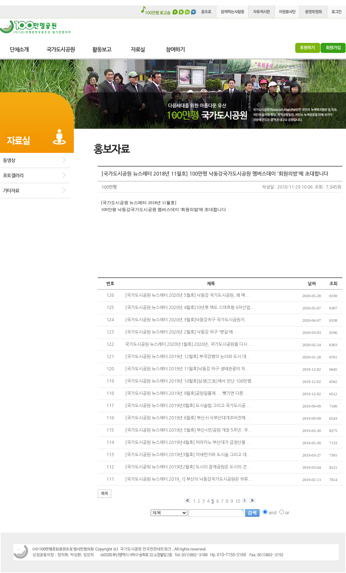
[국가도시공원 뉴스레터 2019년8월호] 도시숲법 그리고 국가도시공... (187, 406)
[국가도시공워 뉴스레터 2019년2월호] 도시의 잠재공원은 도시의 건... (188, 467)
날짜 (312, 284)
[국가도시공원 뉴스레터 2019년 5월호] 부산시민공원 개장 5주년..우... (188, 430)
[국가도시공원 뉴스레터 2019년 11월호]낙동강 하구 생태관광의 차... (187, 369)
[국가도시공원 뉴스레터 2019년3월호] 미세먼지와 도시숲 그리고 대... (188, 455)
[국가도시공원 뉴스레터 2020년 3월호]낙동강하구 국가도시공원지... (187, 320)
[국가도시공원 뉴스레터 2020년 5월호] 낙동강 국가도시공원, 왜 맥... (187, 295)
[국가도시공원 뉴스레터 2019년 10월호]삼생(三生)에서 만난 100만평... (190, 381)
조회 (333, 284)
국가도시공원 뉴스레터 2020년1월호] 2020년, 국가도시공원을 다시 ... (189, 344)
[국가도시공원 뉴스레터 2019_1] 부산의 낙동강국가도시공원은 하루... (188, 479)
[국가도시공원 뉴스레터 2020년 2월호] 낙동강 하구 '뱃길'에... (181, 332)
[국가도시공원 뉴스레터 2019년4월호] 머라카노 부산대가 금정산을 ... (188, 442)
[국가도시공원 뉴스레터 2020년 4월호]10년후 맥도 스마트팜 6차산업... (189, 307)
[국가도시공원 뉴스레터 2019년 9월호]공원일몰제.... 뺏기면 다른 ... (187, 393)
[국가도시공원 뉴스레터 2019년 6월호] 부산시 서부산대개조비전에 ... (188, 418)
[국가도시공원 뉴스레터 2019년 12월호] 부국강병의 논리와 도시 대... (187, 356)
